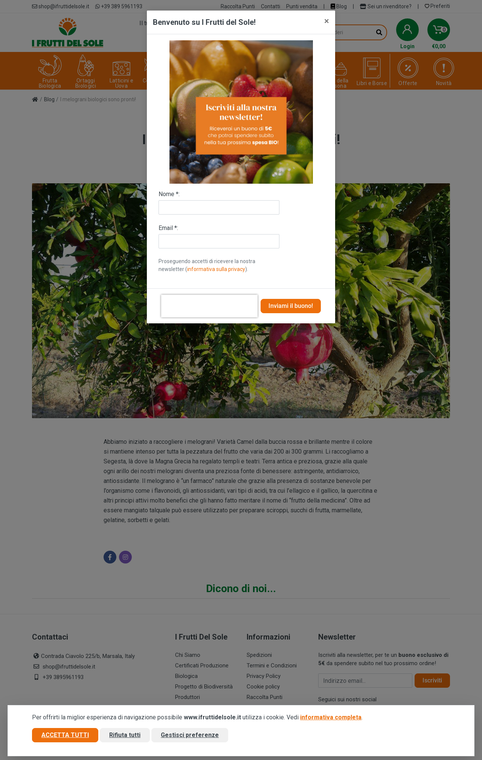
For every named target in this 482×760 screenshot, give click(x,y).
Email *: (168, 228)
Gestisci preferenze (190, 735)
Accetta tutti (65, 735)
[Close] (326, 21)
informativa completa (331, 717)
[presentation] (209, 306)
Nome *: (169, 194)
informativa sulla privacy (216, 269)
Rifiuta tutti (124, 735)
